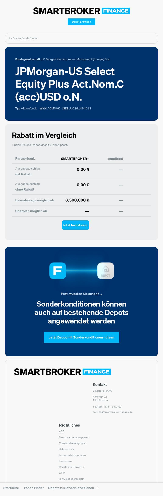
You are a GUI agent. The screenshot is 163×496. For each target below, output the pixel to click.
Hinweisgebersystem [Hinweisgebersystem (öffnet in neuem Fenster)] (71, 479)
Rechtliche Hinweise (71, 467)
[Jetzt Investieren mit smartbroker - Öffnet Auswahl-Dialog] (75, 225)
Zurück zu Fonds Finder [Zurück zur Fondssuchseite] (23, 38)
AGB (62, 431)
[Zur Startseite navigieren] (62, 371)
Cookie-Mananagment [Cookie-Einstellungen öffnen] (72, 443)
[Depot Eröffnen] (81, 21)
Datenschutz (66, 449)
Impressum (66, 461)
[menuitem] (11, 490)
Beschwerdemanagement (74, 437)
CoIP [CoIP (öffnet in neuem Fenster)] (62, 473)
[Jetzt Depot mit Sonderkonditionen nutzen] (81, 337)
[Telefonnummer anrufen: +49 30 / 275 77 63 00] (107, 406)
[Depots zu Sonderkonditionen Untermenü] (73, 489)
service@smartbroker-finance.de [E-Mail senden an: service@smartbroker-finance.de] (112, 412)
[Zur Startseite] (81, 10)
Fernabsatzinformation (73, 455)
